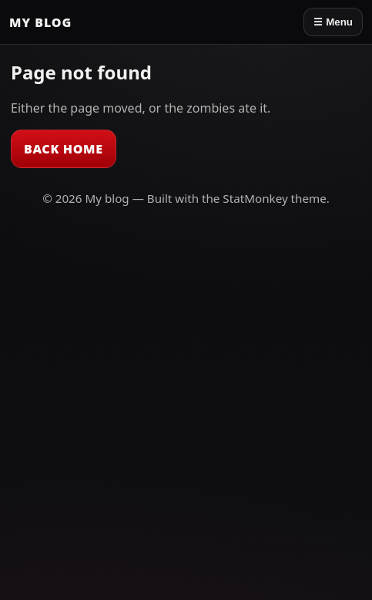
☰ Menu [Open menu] (333, 22)
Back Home (63, 148)
